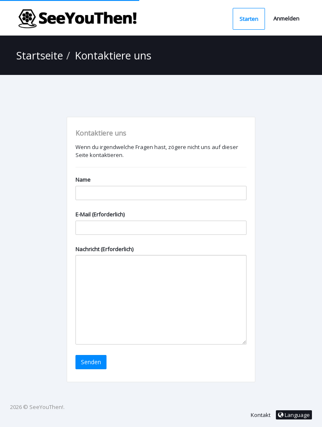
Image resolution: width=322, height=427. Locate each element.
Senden (91, 362)
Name (83, 179)
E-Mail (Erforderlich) (100, 214)
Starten (248, 19)
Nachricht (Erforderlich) (104, 249)
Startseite (39, 55)
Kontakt (260, 415)
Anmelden (286, 18)
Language (294, 415)
